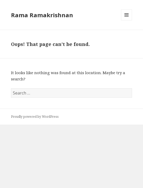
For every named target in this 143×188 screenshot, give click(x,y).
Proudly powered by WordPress (35, 116)
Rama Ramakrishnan (42, 15)
